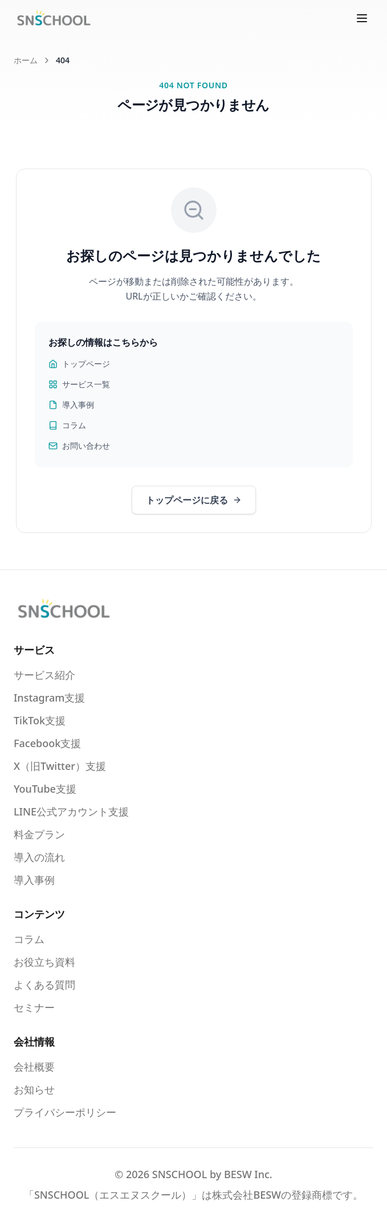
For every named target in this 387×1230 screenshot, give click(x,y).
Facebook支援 (47, 743)
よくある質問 (44, 984)
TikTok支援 (40, 720)
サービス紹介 (44, 675)
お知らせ (34, 1089)
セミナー (34, 1007)
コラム (67, 425)
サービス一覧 (79, 384)
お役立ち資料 (44, 962)
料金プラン (39, 834)
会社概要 (34, 1066)
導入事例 (71, 404)
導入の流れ (39, 857)
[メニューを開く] (362, 18)
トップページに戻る (194, 500)
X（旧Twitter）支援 (60, 766)
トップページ (79, 363)
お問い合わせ (79, 445)
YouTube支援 (45, 789)
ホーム (26, 60)
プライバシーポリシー (65, 1112)
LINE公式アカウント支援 (71, 811)
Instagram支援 (49, 697)
